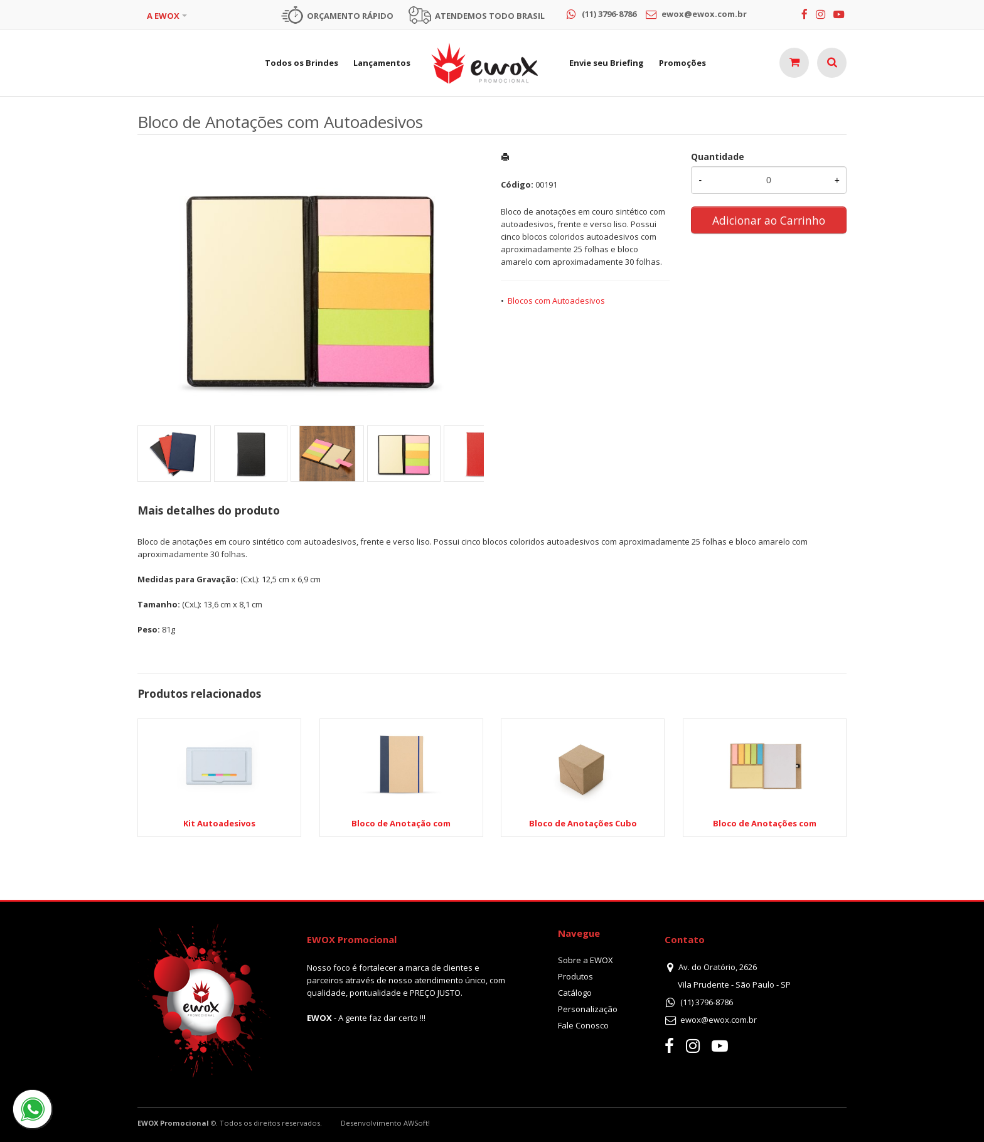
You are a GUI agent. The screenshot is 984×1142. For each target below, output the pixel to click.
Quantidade (717, 157)
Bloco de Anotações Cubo (583, 823)
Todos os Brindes (301, 62)
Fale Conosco (583, 1025)
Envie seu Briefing (606, 62)
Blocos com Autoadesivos (556, 300)
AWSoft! (417, 1123)
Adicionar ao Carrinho (768, 220)
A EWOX (163, 15)
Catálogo (575, 992)
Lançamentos (381, 62)
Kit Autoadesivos (219, 823)
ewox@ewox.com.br (718, 1019)
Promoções (682, 62)
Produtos (575, 976)
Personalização (588, 1009)
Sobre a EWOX (585, 960)
